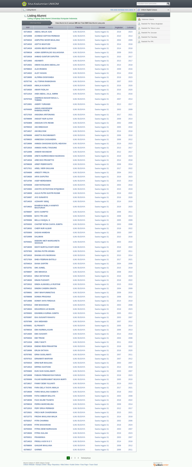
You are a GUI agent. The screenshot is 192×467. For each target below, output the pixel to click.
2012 (130, 139)
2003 (119, 109)
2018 (119, 32)
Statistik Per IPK (145, 42)
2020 (130, 86)
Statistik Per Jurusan (147, 33)
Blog (49, 464)
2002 (119, 123)
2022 (130, 168)
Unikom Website (29, 464)
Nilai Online (65, 464)
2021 (130, 115)
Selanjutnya (86, 458)
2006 (130, 123)
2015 (130, 52)
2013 (119, 61)
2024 (130, 425)
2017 (130, 57)
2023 (130, 32)
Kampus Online (41, 464)
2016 (130, 69)
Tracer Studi (93, 464)
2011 (119, 94)
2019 (119, 77)
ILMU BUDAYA (79, 32)
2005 (119, 127)
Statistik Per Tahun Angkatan (150, 24)
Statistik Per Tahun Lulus (149, 28)
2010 (119, 36)
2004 (119, 40)
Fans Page (84, 464)
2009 (130, 40)
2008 (119, 139)
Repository (55, 464)
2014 (130, 36)
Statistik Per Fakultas (147, 37)
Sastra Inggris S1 (102, 32)
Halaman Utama (146, 19)
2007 (119, 81)
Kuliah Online (74, 464)
